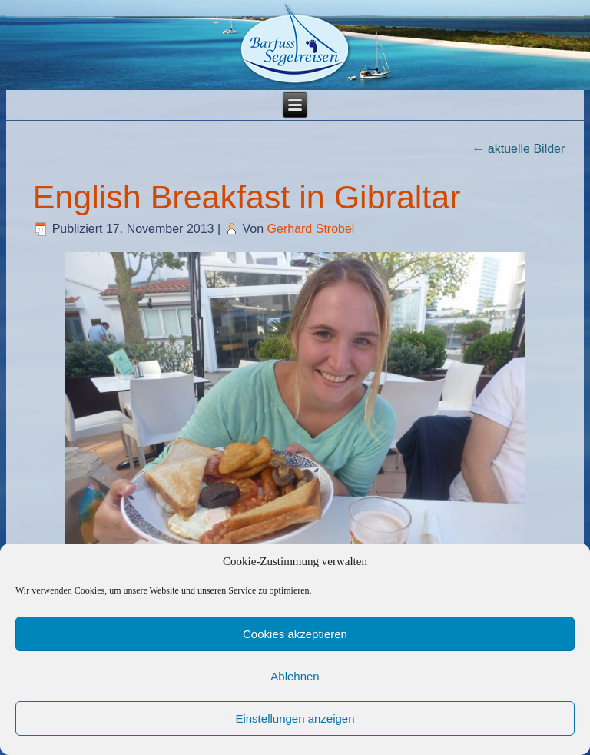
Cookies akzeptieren (295, 633)
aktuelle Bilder (518, 148)
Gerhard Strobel (311, 228)
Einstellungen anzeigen (294, 718)
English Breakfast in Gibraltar (247, 196)
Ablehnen (294, 676)
